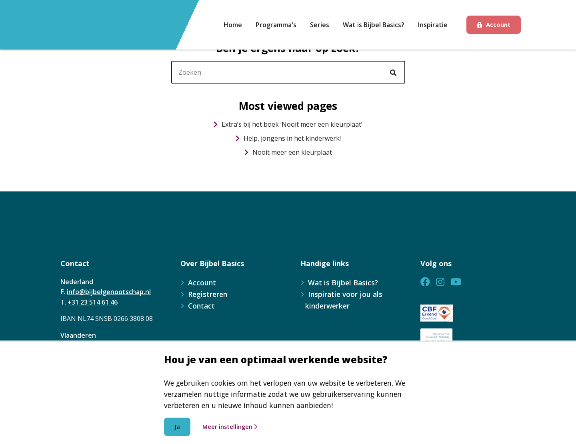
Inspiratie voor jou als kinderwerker (343, 300)
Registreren (207, 294)
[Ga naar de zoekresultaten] (394, 73)
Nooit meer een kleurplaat (288, 152)
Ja (177, 426)
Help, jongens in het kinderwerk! (288, 138)
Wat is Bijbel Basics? (343, 282)
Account (498, 24)
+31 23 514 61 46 (93, 302)
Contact (201, 306)
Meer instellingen (229, 426)
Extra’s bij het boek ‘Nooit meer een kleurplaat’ (288, 124)
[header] (288, 72)
